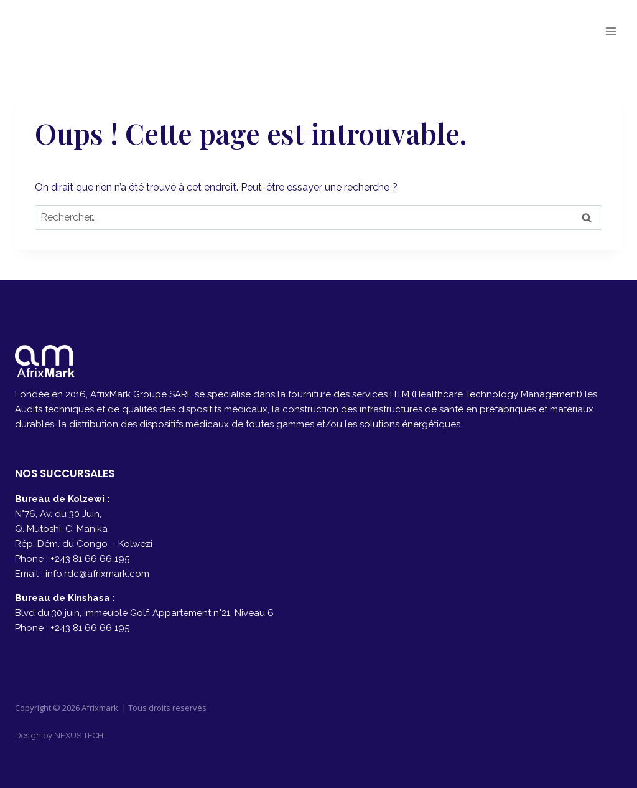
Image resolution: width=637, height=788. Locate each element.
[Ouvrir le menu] (610, 30)
